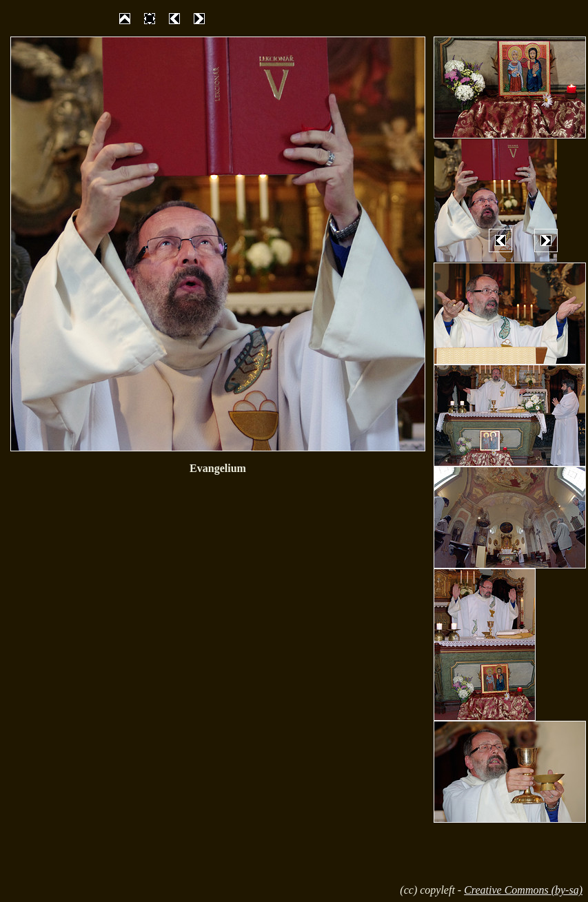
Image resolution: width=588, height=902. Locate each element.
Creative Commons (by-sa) (523, 890)
